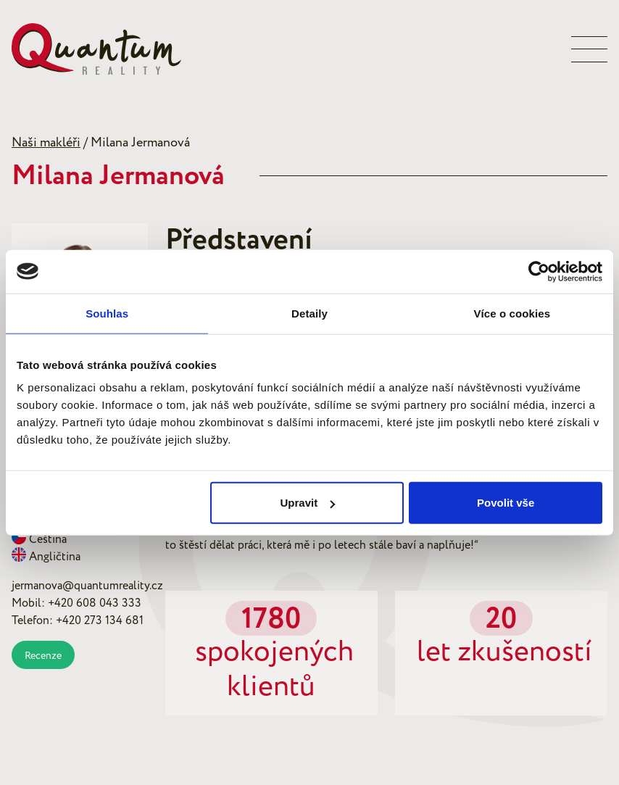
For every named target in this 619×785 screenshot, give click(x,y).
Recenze (43, 656)
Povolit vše (505, 503)
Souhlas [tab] (107, 313)
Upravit (307, 503)
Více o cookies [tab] (512, 313)
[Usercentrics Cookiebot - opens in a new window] (538, 271)
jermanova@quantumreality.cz (87, 586)
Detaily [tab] (309, 313)
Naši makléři (46, 142)
